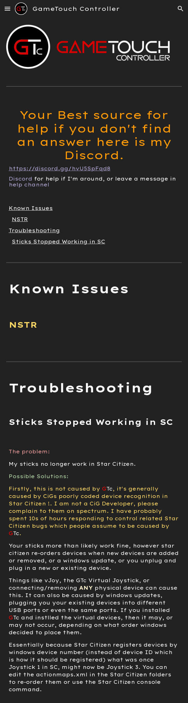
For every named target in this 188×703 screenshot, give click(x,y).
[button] (7, 8)
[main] (94, 146)
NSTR (20, 219)
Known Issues (31, 208)
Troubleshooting (34, 230)
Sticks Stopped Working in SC (58, 241)
